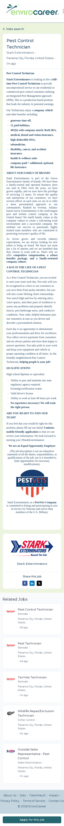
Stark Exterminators (20, 52)
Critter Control (26, 720)
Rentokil (23, 613)
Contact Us (56, 801)
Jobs (23, 795)
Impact (54, 795)
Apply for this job (32, 819)
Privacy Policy (10, 801)
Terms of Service (34, 801)
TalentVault (37, 795)
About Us (9, 795)
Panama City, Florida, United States (30, 58)
